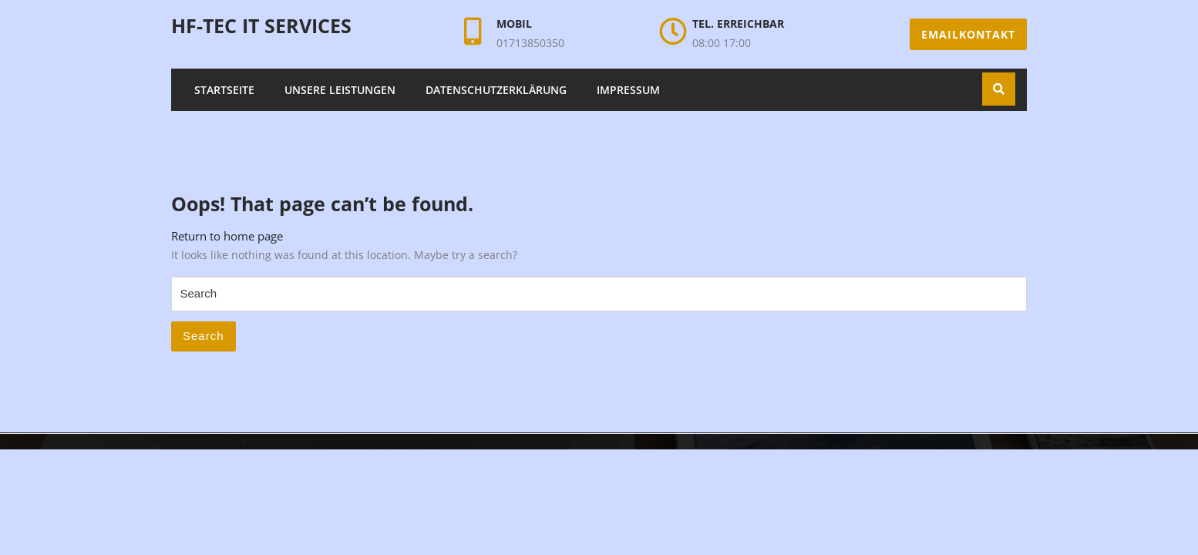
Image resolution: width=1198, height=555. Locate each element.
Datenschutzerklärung (496, 89)
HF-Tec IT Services (261, 25)
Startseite (224, 89)
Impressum (628, 89)
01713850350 (530, 42)
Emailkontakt (968, 34)
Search (203, 335)
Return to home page (227, 236)
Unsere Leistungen (339, 89)
